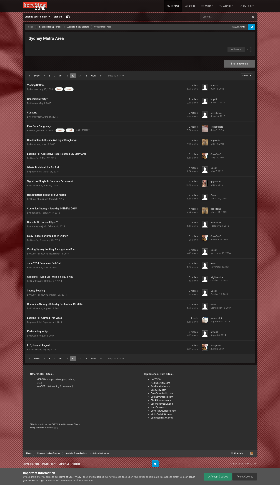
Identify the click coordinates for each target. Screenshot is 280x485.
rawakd (34, 335)
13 (79, 76)
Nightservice (36, 281)
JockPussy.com (159, 407)
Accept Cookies (218, 476)
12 (73, 76)
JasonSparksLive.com (162, 403)
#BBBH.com (43, 379)
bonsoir (34, 89)
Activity (227, 5)
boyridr (214, 99)
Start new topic (239, 63)
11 (66, 76)
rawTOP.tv (42, 386)
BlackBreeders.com (161, 400)
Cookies (76, 464)
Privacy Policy (49, 464)
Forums (175, 5)
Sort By (246, 76)
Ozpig (33, 130)
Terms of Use (65, 477)
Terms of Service (46, 428)
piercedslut (36, 322)
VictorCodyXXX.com (161, 414)
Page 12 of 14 (116, 76)
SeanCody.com (158, 390)
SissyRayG (35, 158)
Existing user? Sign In (37, 17)
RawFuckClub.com (160, 386)
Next (93, 76)
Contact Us (64, 464)
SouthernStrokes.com (162, 396)
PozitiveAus (36, 185)
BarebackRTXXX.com (162, 417)
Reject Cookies (244, 476)
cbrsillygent (36, 116)
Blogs (192, 5)
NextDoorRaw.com (160, 383)
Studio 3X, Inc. (250, 463)
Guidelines (98, 477)
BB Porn (247, 5)
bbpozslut (35, 144)
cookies (126, 477)
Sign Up (58, 16)
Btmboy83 (216, 222)
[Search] (216, 17)
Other (208, 5)
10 (60, 76)
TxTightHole (217, 126)
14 (85, 76)
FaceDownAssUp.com (162, 393)
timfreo (34, 103)
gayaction (216, 181)
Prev (37, 76)
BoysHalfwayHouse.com (163, 410)
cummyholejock (38, 226)
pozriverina (36, 171)
